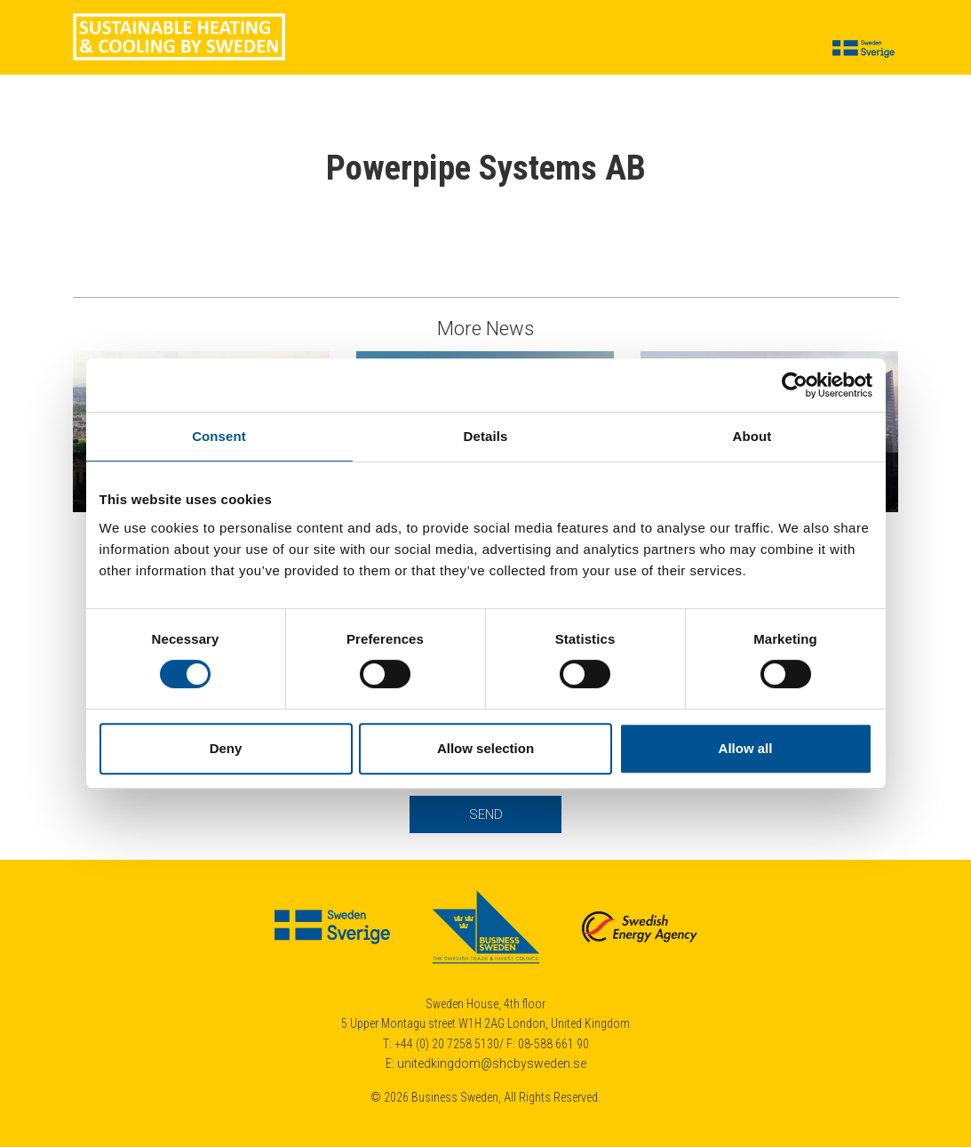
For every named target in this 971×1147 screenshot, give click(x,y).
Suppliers (455, 50)
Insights (530, 50)
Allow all (746, 748)
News (388, 50)
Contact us (764, 50)
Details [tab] (486, 436)
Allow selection (485, 748)
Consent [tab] (219, 436)
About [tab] (752, 436)
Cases (332, 50)
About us (681, 50)
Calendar (604, 50)
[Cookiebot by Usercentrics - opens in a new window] (794, 385)
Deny (226, 748)
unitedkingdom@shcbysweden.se (491, 1063)
